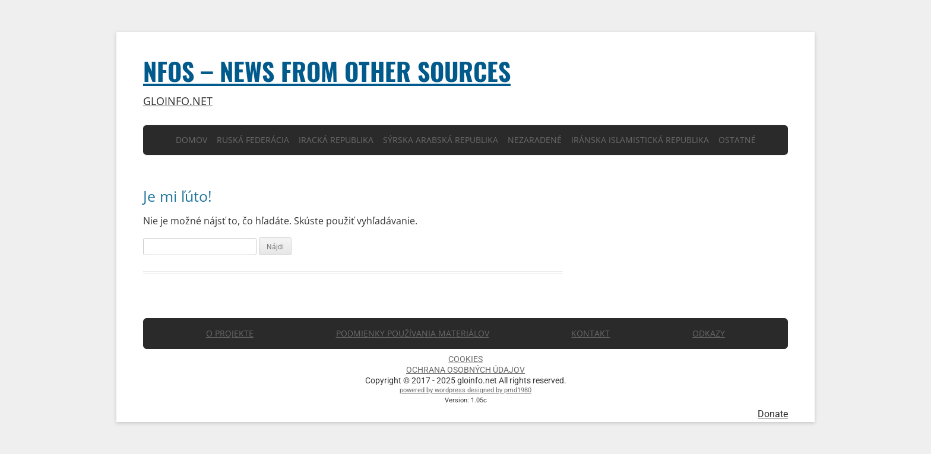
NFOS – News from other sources (327, 70)
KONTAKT (590, 333)
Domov (191, 139)
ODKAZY (708, 333)
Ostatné (737, 139)
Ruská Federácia (253, 139)
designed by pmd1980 (499, 390)
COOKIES (465, 359)
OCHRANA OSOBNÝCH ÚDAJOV (465, 369)
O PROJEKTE (230, 333)
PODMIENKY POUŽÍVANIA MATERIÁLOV (412, 333)
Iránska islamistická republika (640, 139)
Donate (773, 414)
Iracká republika (336, 139)
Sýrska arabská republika (440, 139)
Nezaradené (535, 139)
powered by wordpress (433, 390)
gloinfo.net (178, 101)
